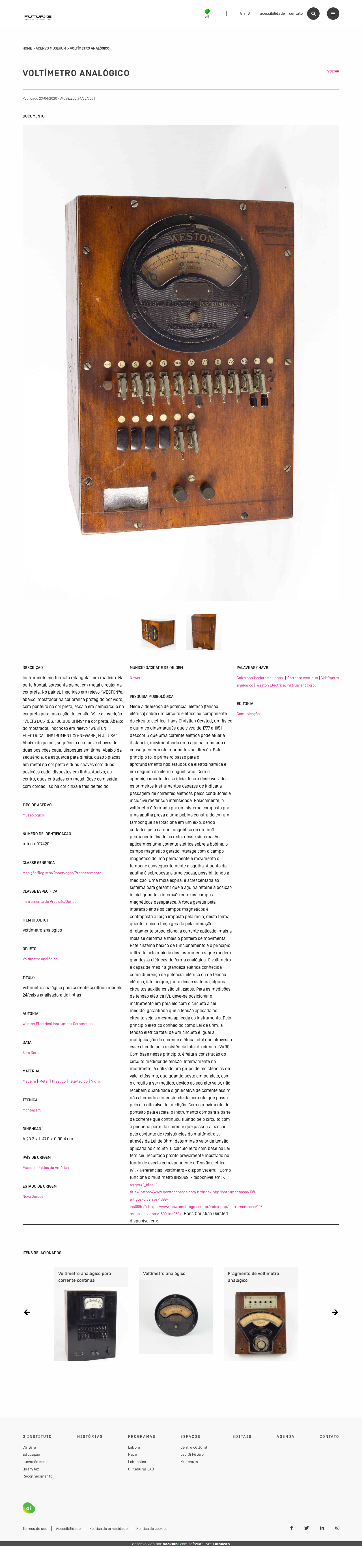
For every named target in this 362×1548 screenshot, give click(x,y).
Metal (44, 1081)
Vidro (95, 1081)
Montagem (32, 1110)
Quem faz (31, 1470)
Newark (136, 677)
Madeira (29, 1081)
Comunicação (248, 713)
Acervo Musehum (51, 48)
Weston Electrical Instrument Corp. (286, 685)
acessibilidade (272, 13)
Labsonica (137, 1463)
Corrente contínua (302, 677)
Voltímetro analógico (40, 959)
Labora (134, 1448)
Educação (31, 1456)
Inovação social (36, 1463)
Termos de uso (35, 1530)
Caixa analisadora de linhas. (260, 677)
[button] (27, 1312)
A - (250, 14)
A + (242, 14)
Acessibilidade (68, 1530)
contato (296, 13)
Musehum (189, 1463)
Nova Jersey (33, 1196)
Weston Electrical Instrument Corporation (58, 1023)
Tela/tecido (78, 1081)
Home (27, 48)
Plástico (59, 1081)
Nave (132, 1456)
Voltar (333, 71)
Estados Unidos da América (46, 1167)
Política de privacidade (108, 1530)
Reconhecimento (37, 1478)
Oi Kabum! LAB (141, 1470)
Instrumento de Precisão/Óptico (49, 901)
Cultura (29, 1448)
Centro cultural (194, 1448)
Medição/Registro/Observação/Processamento (62, 873)
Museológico (33, 815)
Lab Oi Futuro (192, 1456)
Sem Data (30, 1052)
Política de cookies (151, 1530)
